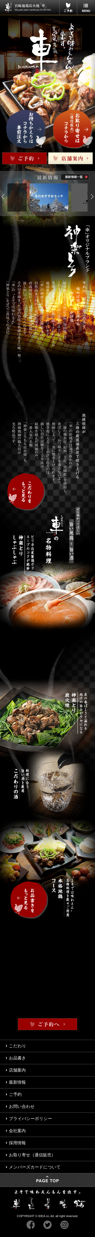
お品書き (17, 1058)
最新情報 (17, 1082)
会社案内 (17, 1130)
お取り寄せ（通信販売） (32, 1155)
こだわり (17, 1046)
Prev (2, 196)
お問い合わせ (22, 1106)
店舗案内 (17, 1070)
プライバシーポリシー (30, 1118)
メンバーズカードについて (35, 1167)
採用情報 (17, 1143)
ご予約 (68, 2)
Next (92, 196)
